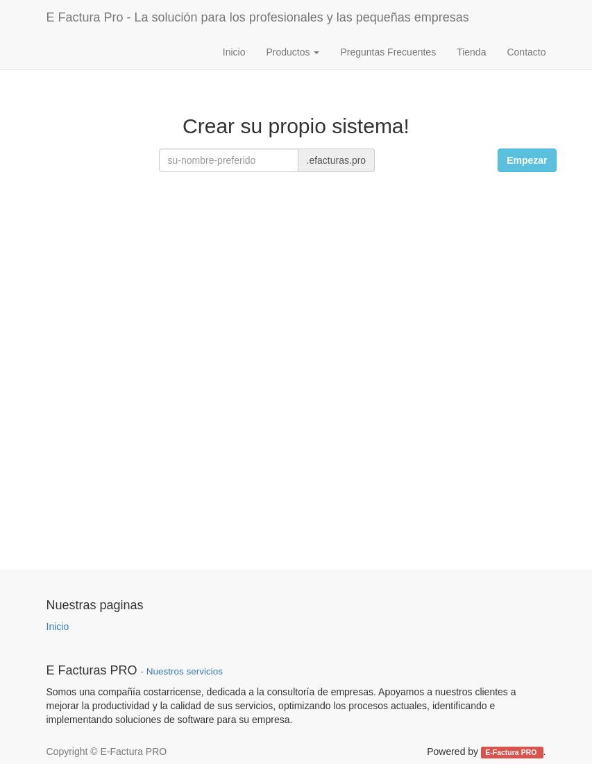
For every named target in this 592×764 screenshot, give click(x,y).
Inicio (57, 626)
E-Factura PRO (512, 752)
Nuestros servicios (184, 671)
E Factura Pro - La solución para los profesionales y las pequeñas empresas (257, 17)
